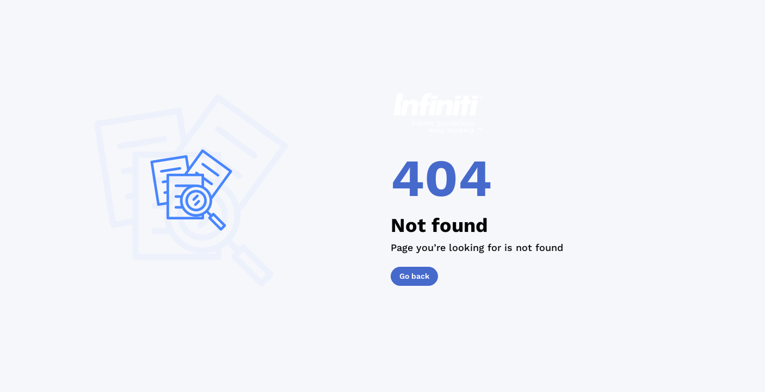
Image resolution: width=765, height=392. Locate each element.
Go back (414, 276)
